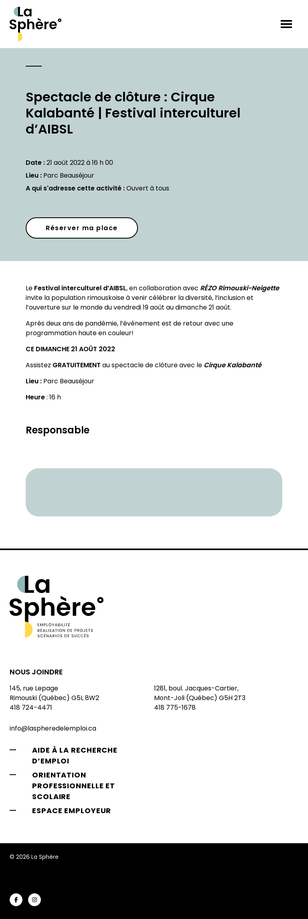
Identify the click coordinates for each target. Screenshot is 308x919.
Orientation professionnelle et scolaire (73, 786)
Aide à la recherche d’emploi (75, 755)
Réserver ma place (82, 228)
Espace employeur (71, 811)
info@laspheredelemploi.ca (53, 728)
